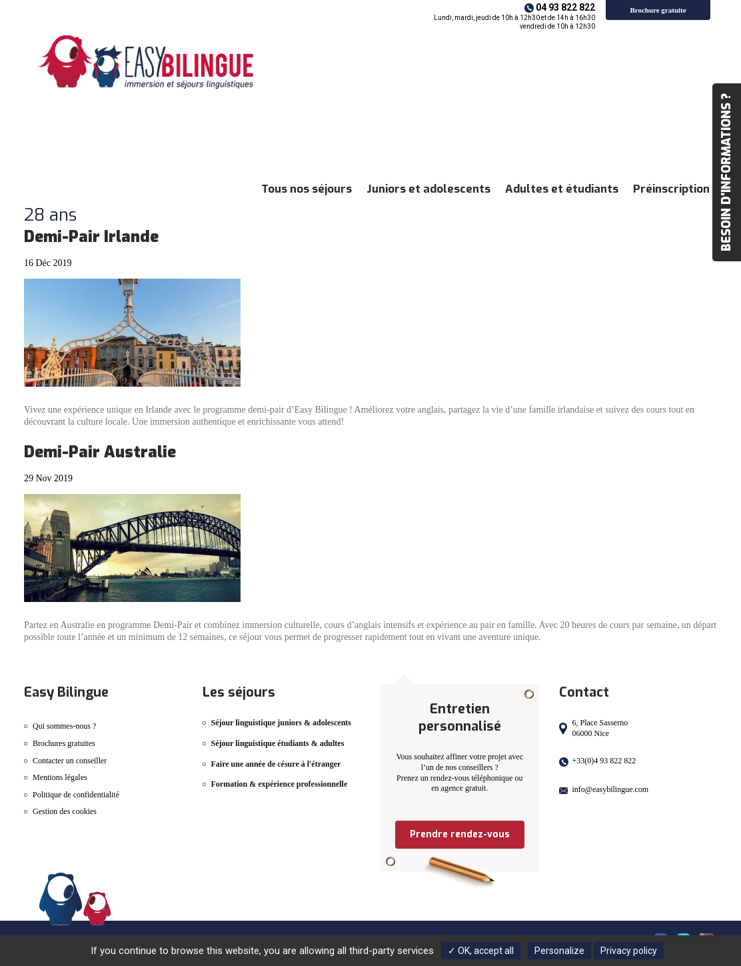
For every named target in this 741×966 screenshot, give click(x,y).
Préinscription (671, 189)
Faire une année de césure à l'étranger (276, 764)
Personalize (559, 950)
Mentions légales (60, 777)
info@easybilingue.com (610, 789)
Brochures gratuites (64, 743)
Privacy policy (628, 950)
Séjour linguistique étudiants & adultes (278, 743)
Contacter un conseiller (70, 760)
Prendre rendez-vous (460, 834)
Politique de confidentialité (76, 794)
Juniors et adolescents (428, 189)
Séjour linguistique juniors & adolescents (281, 722)
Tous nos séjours (306, 189)
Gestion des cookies (65, 811)
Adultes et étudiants (561, 189)
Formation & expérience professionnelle (279, 784)
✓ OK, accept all (481, 950)
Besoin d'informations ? (726, 172)
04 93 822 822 (565, 7)
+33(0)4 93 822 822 (604, 760)
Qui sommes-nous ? (64, 726)
